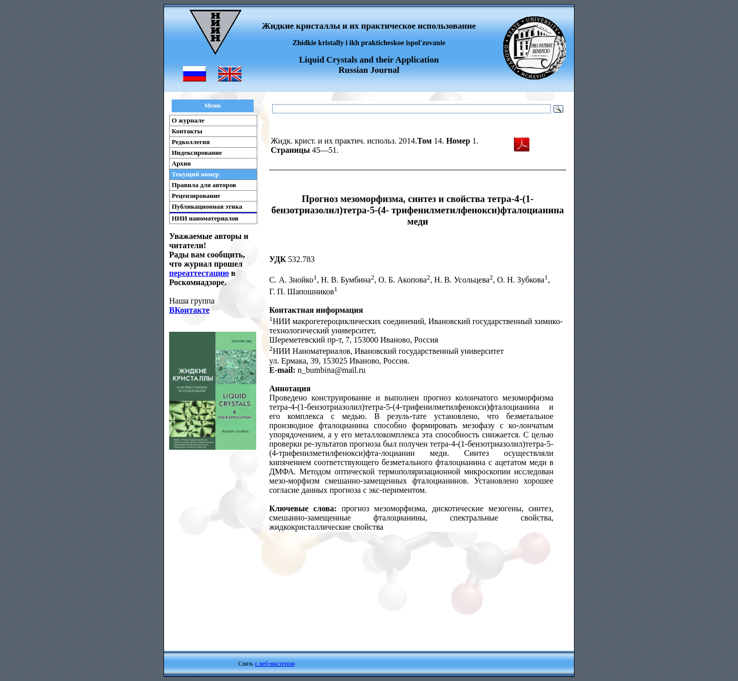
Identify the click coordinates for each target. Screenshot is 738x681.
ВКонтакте (189, 310)
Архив (181, 163)
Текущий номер (195, 174)
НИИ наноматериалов (205, 218)
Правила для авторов (204, 185)
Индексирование (197, 152)
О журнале (188, 120)
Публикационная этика (207, 206)
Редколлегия (191, 142)
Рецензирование (196, 195)
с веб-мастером (274, 663)
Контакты (187, 131)
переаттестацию (199, 273)
